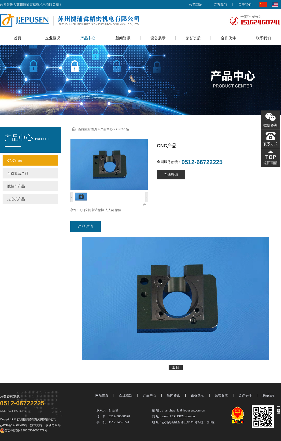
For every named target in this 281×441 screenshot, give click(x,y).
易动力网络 (53, 425)
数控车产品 (16, 186)
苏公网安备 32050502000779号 (24, 430)
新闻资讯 (122, 38)
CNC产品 (14, 160)
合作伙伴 (228, 38)
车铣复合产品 (17, 173)
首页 (17, 38)
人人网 (109, 210)
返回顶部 (270, 162)
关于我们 (244, 4)
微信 (118, 210)
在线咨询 (171, 175)
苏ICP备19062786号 (14, 425)
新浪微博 (98, 210)
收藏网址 (195, 4)
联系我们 (220, 4)
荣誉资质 (193, 38)
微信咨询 (270, 125)
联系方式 (270, 144)
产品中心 (87, 38)
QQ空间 (85, 210)
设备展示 (158, 38)
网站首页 (101, 395)
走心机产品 (16, 199)
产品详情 (85, 226)
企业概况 (52, 38)
